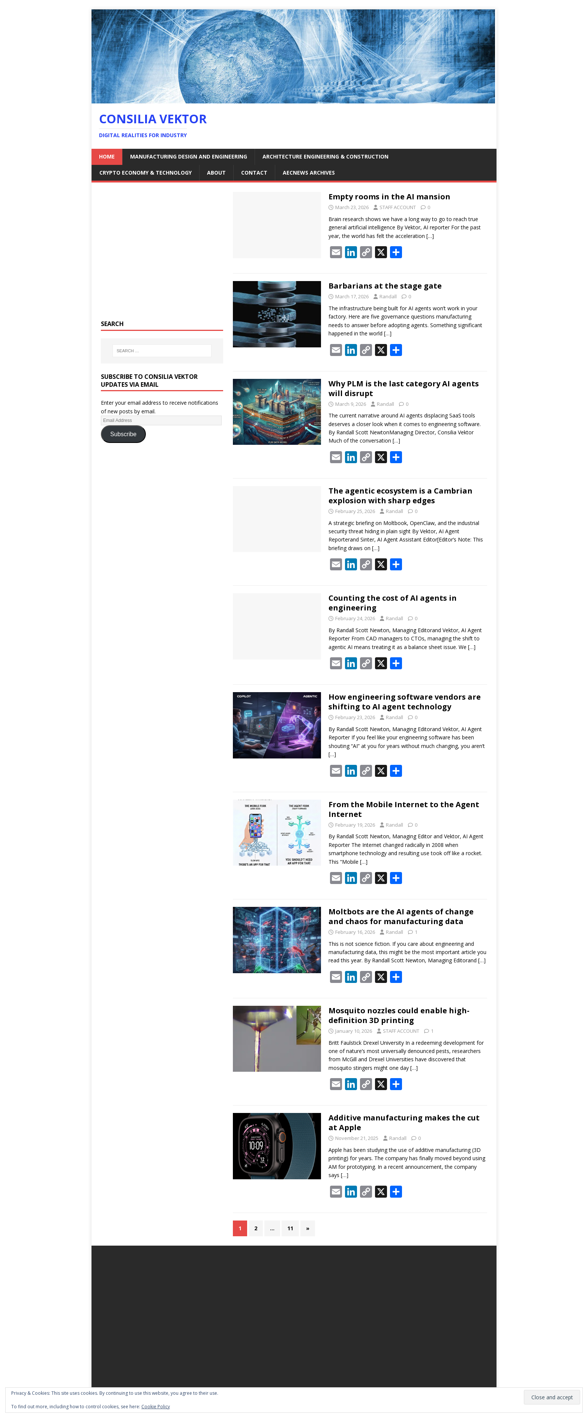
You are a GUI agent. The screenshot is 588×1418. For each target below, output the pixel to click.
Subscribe (123, 434)
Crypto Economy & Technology (145, 172)
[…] (430, 235)
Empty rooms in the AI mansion (390, 196)
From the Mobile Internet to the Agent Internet (403, 809)
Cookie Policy (155, 1406)
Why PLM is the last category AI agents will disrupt (403, 388)
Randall (388, 296)
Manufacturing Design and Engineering (188, 156)
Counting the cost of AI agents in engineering (392, 603)
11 (290, 1228)
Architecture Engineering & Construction (325, 156)
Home (107, 156)
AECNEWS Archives (309, 172)
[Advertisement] (162, 255)
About (216, 172)
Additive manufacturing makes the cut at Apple (404, 1122)
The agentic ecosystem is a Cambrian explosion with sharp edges (400, 496)
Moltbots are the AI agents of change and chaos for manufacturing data (401, 916)
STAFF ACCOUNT (398, 207)
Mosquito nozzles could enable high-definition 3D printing (399, 1015)
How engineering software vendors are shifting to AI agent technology (404, 702)
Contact (254, 172)
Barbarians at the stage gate (385, 286)
